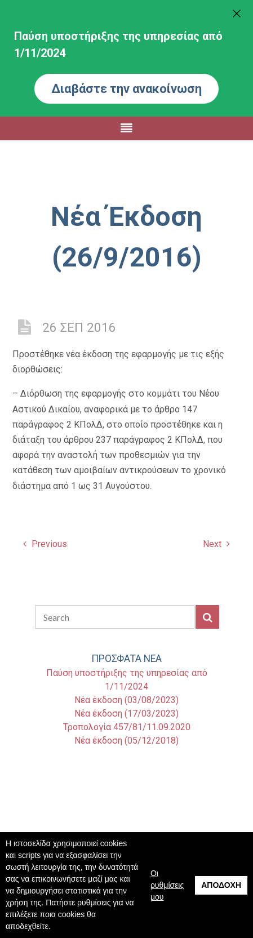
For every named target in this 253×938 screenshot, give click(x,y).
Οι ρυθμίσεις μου (167, 885)
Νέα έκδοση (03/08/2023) (126, 700)
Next (216, 544)
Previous (45, 544)
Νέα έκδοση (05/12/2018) (126, 740)
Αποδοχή (221, 885)
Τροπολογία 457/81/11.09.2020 (126, 727)
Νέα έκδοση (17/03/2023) (126, 713)
